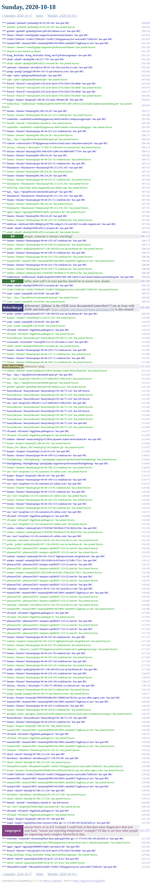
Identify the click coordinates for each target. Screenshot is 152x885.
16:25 (146, 544)
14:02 (146, 455)
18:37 (146, 713)
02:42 (146, 67)
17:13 (146, 632)
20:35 (146, 806)
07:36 (146, 195)
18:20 (146, 697)
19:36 (146, 754)
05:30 (146, 119)
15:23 (146, 532)
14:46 (146, 499)
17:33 (146, 661)
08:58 (145, 281)
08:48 (146, 260)
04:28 (146, 95)
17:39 (146, 669)
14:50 (146, 503)
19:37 (146, 762)
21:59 (146, 838)
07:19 (146, 175)
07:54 (146, 228)
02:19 (146, 63)
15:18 (146, 523)
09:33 (146, 289)
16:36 (146, 576)
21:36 (146, 822)
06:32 (146, 139)
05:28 (146, 114)
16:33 (146, 568)
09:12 (146, 285)
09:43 (146, 301)
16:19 (146, 540)
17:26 (146, 657)
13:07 (146, 447)
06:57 (146, 159)
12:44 (146, 410)
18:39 (146, 717)
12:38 (146, 398)
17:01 (146, 616)
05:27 (146, 110)
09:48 (145, 307)
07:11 (146, 163)
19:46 (146, 782)
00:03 (146, 26)
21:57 (145, 830)
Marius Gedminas (52, 880)
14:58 (146, 515)
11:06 (146, 341)
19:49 (146, 786)
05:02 (146, 105)
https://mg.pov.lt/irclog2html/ (89, 880)
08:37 (146, 252)
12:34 (146, 390)
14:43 (146, 491)
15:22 (146, 528)
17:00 (146, 612)
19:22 (146, 750)
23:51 (146, 866)
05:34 (146, 123)
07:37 (146, 203)
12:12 (146, 370)
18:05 (146, 673)
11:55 (145, 366)
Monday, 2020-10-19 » (62, 15)
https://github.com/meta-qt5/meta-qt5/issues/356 (83, 309)
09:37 (146, 293)
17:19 (146, 641)
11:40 (146, 353)
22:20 (146, 846)
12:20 (146, 374)
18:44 (146, 721)
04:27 (146, 91)
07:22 (146, 183)
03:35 (146, 75)
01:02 (146, 35)
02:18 (146, 59)
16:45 (146, 596)
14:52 (146, 507)
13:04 (146, 439)
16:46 (146, 600)
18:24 (146, 701)
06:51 (146, 147)
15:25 (146, 536)
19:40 (146, 766)
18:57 (146, 733)
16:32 (146, 564)
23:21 (146, 858)
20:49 (146, 810)
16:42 (146, 584)
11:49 (146, 362)
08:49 (146, 276)
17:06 (146, 620)
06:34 (146, 143)
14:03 (146, 459)
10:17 (146, 325)
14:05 (146, 467)
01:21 (146, 55)
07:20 (146, 179)
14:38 (146, 487)
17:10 (146, 628)
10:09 (146, 317)
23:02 (146, 854)
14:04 (146, 463)
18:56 (146, 729)
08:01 (146, 232)
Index (40, 15)
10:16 (146, 321)
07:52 (146, 223)
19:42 (146, 770)
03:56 (146, 83)
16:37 (146, 580)
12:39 (146, 402)
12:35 (146, 394)
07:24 (146, 187)
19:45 (146, 778)
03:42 (146, 79)
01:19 (146, 47)
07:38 (146, 211)
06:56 (146, 155)
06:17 (146, 135)
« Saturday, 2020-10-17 (17, 15)
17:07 (146, 624)
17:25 (146, 653)
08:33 (146, 248)
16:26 (146, 548)
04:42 (146, 99)
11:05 (146, 337)
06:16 (146, 131)
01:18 (146, 43)
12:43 (146, 406)
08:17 (146, 240)
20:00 (146, 802)
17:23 (146, 649)
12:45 (146, 418)
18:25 (146, 705)
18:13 (146, 685)
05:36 (146, 127)
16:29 (146, 552)
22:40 (146, 850)
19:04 (146, 741)
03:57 (146, 87)
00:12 (146, 31)
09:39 (146, 297)
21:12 (146, 818)
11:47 (146, 358)
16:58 (146, 608)
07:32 (146, 191)
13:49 (146, 451)
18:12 (146, 681)
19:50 (146, 790)
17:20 (146, 645)
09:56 (146, 313)
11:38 (146, 349)
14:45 (146, 495)
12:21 (146, 382)
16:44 (146, 592)
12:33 (146, 386)
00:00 (146, 22)
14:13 (146, 471)
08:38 (146, 256)
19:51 (146, 794)
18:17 (146, 693)
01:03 (146, 39)
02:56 (146, 71)
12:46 (146, 427)
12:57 (146, 431)
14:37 (146, 479)
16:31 (146, 556)
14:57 (146, 511)
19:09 (146, 746)
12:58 (146, 435)
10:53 (146, 329)
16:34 (146, 572)
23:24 (146, 862)
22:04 (146, 842)
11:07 (146, 345)
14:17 (146, 475)
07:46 (146, 215)
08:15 (145, 236)
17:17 (146, 637)
